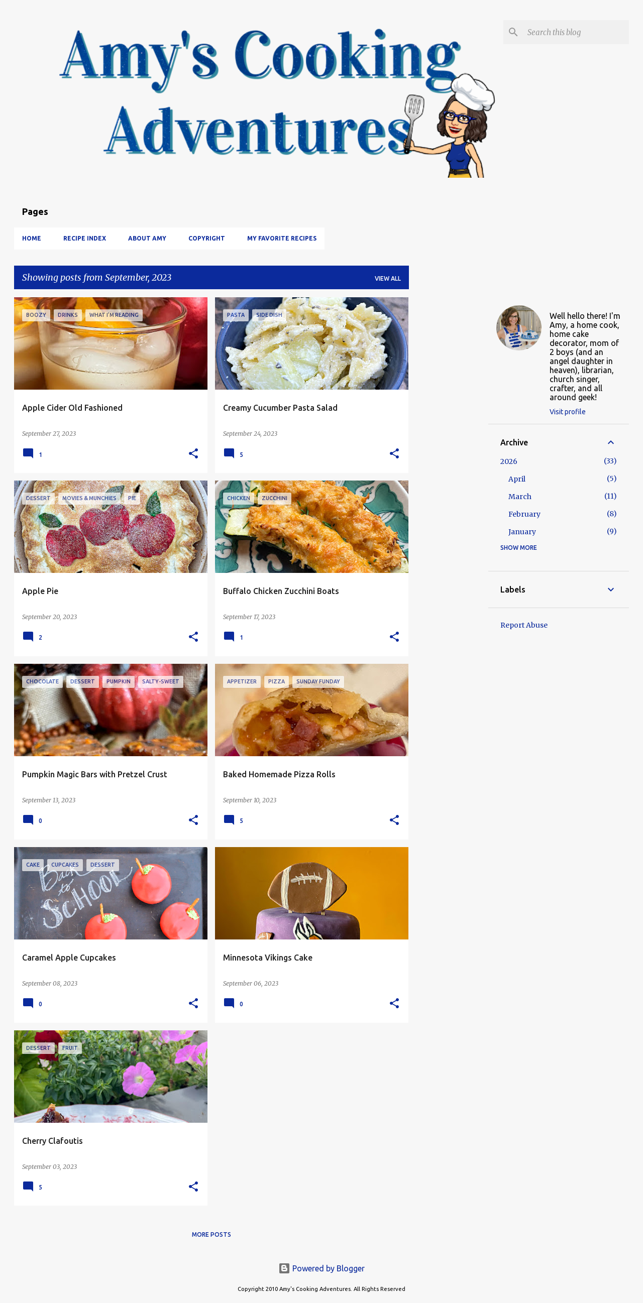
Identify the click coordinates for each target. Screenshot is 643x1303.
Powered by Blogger (321, 1268)
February (524, 514)
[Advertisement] (448, 448)
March (519, 496)
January (522, 531)
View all (388, 278)
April (516, 479)
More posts (211, 1234)
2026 (508, 461)
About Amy (147, 238)
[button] (193, 454)
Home (31, 238)
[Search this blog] (576, 32)
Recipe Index (84, 238)
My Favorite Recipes (281, 238)
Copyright (206, 238)
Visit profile (568, 412)
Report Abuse (524, 625)
